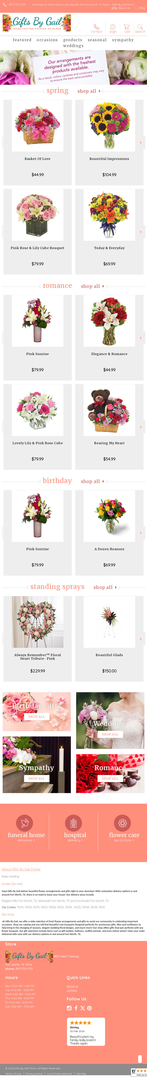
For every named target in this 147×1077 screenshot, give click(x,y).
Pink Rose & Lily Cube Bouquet (37, 248)
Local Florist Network (59, 1073)
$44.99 (38, 174)
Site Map (81, 1073)
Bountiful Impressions (109, 159)
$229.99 (37, 670)
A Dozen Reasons (109, 549)
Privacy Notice (34, 1073)
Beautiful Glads (109, 655)
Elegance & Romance (109, 354)
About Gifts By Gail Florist (21, 869)
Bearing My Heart (109, 443)
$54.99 (109, 459)
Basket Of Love (38, 159)
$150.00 (109, 670)
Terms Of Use (13, 1073)
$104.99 (109, 174)
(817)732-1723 (17, 4)
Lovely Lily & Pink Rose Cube (38, 443)
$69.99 (109, 263)
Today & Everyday (109, 248)
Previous (5, 142)
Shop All (87, 91)
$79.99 (38, 263)
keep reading (10, 876)
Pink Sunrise (37, 354)
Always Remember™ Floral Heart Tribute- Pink (37, 657)
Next (141, 142)
